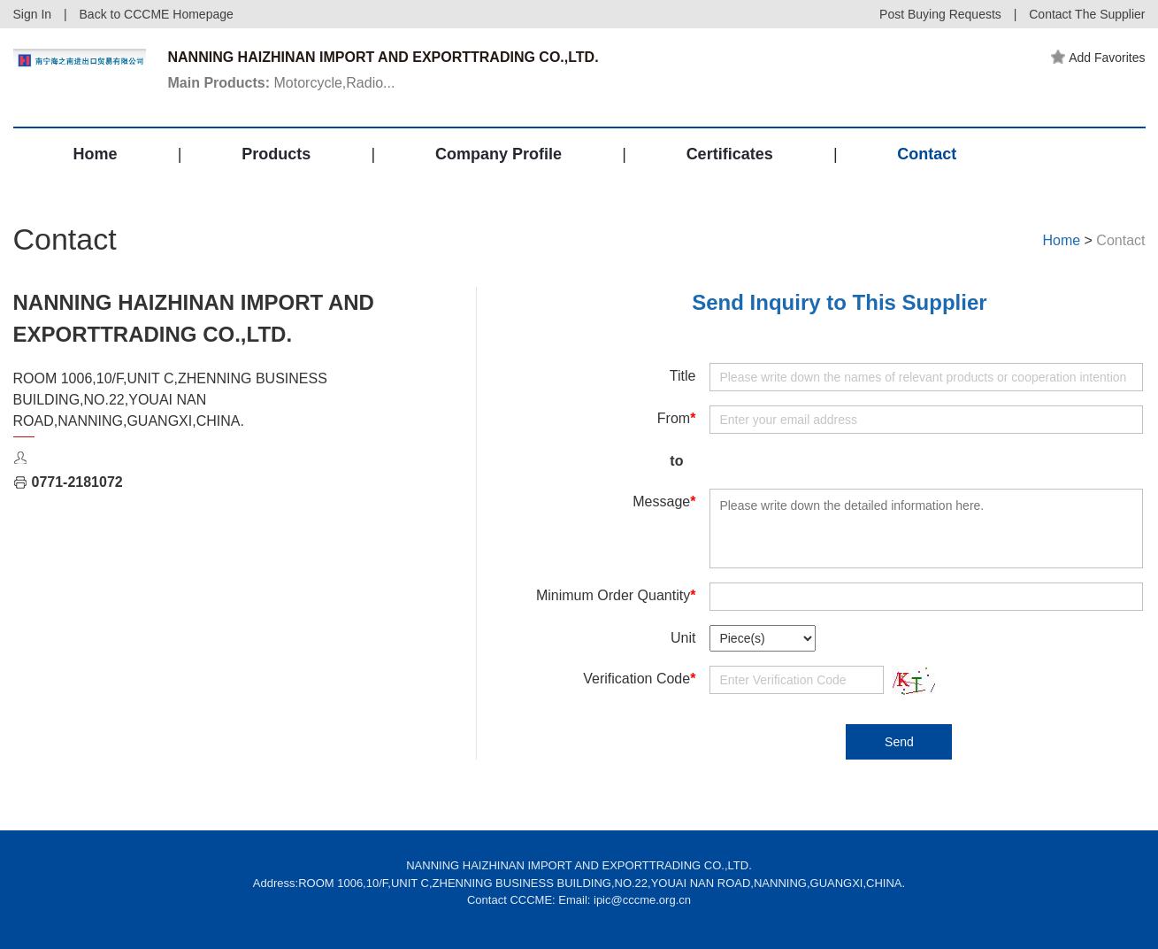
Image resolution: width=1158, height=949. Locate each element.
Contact (926, 154)
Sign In (32, 14)
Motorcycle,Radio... (281, 82)
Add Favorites (1098, 58)
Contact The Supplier (1087, 14)
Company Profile (498, 154)
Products (276, 154)
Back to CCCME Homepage (157, 14)
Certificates (729, 154)
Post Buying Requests (940, 14)
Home (95, 154)
